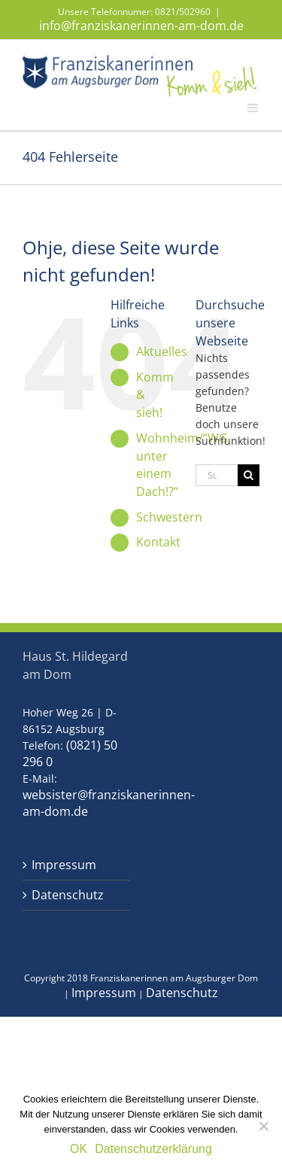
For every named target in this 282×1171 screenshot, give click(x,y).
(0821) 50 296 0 (70, 753)
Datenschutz (68, 895)
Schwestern (169, 517)
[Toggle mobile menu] (253, 107)
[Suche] (248, 475)
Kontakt (158, 542)
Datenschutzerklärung (153, 1148)
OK (78, 1148)
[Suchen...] (217, 475)
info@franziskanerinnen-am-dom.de (141, 25)
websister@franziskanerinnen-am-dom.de (109, 803)
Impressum (64, 865)
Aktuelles (161, 351)
